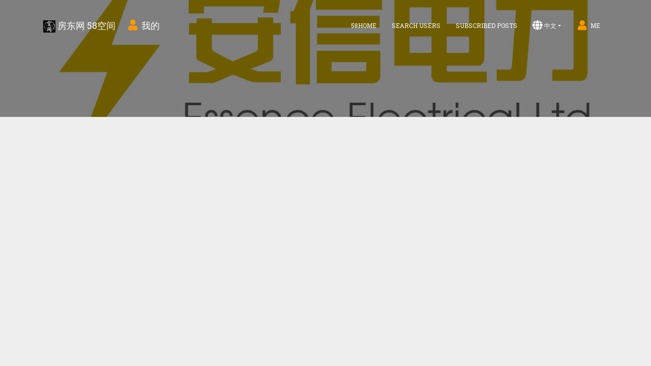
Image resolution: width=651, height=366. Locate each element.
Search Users (416, 25)
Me (588, 25)
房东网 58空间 (79, 26)
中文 (544, 25)
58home (363, 25)
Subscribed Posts (486, 25)
